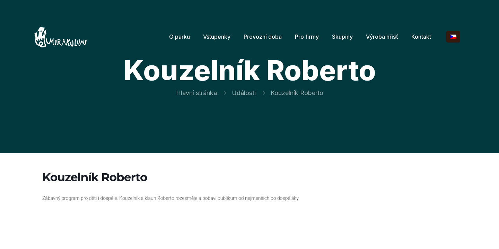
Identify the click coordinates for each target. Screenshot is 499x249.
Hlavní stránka (196, 92)
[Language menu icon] (453, 37)
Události (244, 92)
